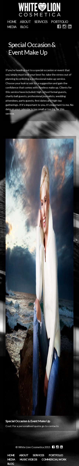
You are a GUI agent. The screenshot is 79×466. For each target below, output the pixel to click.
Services (41, 22)
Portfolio (59, 22)
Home (11, 22)
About (25, 22)
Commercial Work (54, 459)
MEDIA (12, 27)
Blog (24, 27)
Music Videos (28, 459)
